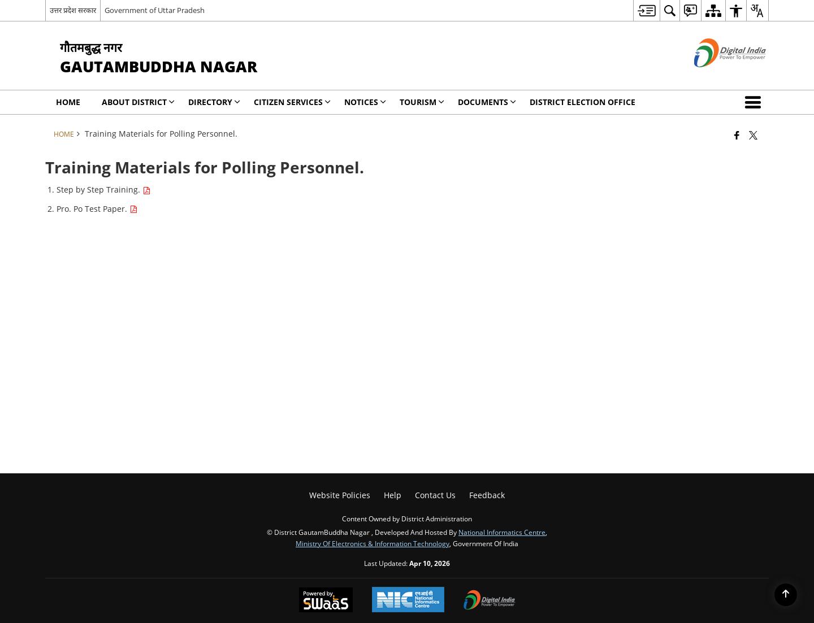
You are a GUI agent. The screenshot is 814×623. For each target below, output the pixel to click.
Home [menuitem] (68, 102)
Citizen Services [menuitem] (292, 102)
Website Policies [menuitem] (339, 495)
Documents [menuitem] (487, 102)
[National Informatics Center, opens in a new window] (408, 600)
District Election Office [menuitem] (582, 102)
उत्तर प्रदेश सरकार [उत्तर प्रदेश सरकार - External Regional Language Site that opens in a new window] (73, 10)
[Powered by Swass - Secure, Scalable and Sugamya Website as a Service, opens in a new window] (326, 601)
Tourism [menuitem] (422, 102)
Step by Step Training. (103, 189)
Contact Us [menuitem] (435, 495)
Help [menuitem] (392, 495)
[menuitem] (646, 10)
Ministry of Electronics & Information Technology (372, 543)
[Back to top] (785, 594)
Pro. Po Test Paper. (97, 208)
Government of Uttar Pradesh (155, 10)
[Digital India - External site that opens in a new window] (716, 76)
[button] (755, 102)
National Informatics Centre (501, 532)
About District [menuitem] (138, 102)
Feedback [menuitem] (487, 495)
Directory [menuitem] (214, 102)
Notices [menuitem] (365, 102)
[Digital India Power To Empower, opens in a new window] (489, 601)
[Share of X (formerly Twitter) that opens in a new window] (753, 135)
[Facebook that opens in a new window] (737, 135)
